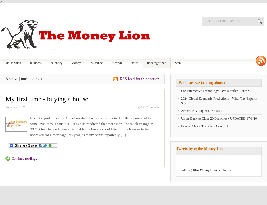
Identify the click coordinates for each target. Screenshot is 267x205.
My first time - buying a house (46, 98)
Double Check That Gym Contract (204, 126)
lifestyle (117, 63)
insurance (96, 63)
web (178, 63)
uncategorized (156, 63)
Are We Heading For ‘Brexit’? (201, 111)
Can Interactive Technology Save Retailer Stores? (215, 91)
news (134, 63)
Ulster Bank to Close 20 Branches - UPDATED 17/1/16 (219, 118)
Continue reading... (25, 159)
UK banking (13, 63)
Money (76, 63)
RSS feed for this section (139, 79)
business (36, 63)
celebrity (56, 63)
